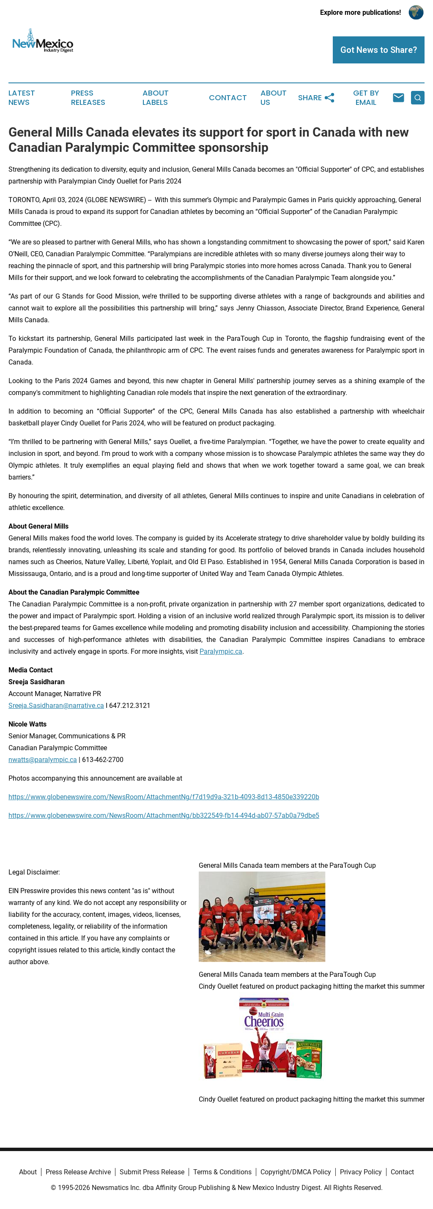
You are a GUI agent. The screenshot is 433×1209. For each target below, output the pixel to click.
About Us (273, 97)
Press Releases (88, 97)
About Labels (156, 97)
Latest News (21, 97)
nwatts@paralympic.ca (42, 760)
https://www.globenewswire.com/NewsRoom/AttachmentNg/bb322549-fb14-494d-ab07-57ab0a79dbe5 (163, 815)
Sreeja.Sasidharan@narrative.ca (56, 706)
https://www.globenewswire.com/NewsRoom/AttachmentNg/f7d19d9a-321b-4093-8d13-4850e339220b (163, 797)
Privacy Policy (361, 1172)
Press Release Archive (78, 1172)
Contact (228, 97)
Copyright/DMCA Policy (295, 1172)
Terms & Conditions (222, 1172)
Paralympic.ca (221, 651)
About (28, 1172)
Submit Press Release (152, 1172)
